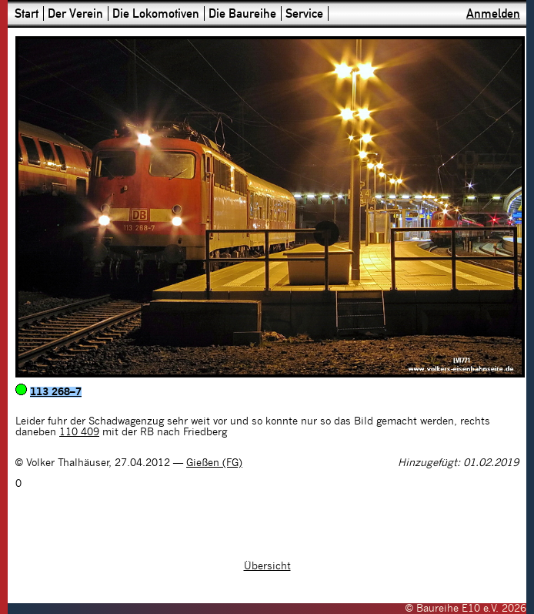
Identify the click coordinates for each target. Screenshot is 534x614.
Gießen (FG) (214, 463)
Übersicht (267, 566)
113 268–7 (56, 392)
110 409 (79, 432)
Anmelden (493, 13)
